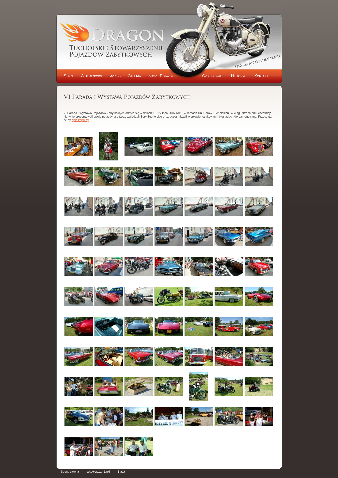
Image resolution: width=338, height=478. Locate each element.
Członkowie (212, 76)
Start (68, 76)
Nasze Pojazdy (160, 76)
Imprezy (114, 76)
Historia (238, 76)
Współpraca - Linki (98, 471)
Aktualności (91, 76)
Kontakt (261, 76)
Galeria (134, 76)
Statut (121, 471)
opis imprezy (80, 120)
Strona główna (70, 471)
